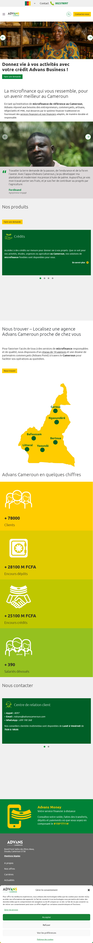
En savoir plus (80, 262)
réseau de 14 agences (54, 352)
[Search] (68, 14)
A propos (8, 863)
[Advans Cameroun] (13, 14)
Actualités (9, 880)
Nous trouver (9, 371)
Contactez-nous (82, 14)
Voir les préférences (46, 933)
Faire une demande (12, 77)
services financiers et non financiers (38, 114)
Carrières (8, 874)
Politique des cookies (45, 939)
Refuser (46, 925)
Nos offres (9, 868)
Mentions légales (12, 856)
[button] (88, 890)
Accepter (46, 917)
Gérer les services (11, 910)
